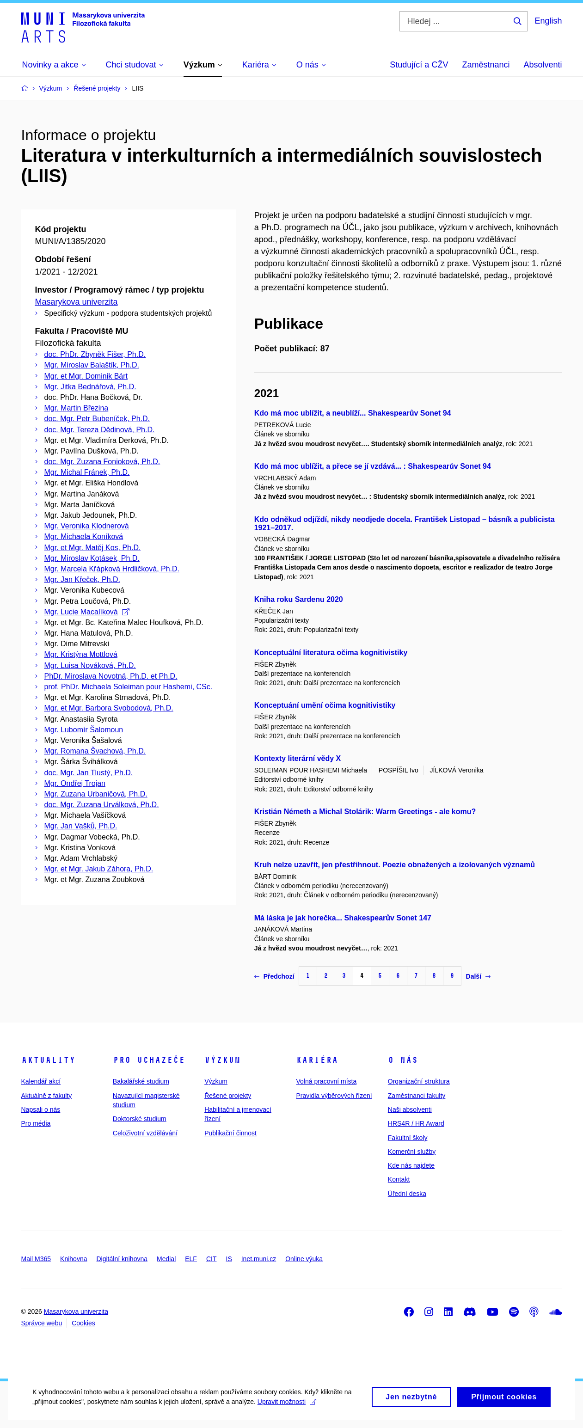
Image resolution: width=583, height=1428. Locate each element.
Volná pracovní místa (326, 1081)
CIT (211, 1259)
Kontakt (399, 1179)
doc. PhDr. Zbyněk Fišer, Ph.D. (95, 354)
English (548, 20)
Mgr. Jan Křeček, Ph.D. (82, 579)
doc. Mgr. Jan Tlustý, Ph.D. (88, 773)
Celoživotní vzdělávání (145, 1133)
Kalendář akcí (41, 1081)
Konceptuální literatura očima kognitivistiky (331, 652)
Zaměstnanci (485, 64)
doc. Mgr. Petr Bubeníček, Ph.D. (97, 419)
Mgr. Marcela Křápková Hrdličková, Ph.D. (112, 569)
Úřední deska (407, 1193)
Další (478, 976)
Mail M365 (36, 1259)
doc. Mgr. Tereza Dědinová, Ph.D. (99, 430)
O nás (403, 1060)
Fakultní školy (408, 1137)
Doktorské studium (139, 1118)
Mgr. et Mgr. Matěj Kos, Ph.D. (92, 548)
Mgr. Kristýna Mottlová (80, 654)
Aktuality (48, 1060)
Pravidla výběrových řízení (334, 1095)
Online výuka (304, 1259)
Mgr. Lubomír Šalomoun (83, 730)
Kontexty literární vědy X (297, 758)
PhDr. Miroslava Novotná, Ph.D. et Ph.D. (111, 676)
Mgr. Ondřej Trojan (75, 783)
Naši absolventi (410, 1109)
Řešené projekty (227, 1095)
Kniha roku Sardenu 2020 (298, 599)
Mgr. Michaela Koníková (83, 536)
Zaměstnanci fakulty (417, 1095)
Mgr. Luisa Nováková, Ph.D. (90, 665)
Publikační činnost (230, 1133)
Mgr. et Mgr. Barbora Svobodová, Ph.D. (108, 708)
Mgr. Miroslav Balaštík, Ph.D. (91, 365)
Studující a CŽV (419, 64)
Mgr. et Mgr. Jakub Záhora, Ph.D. (98, 869)
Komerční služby (412, 1151)
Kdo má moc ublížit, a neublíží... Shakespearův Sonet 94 (352, 413)
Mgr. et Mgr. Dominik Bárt (86, 376)
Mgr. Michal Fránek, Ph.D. (87, 472)
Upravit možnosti (287, 1411)
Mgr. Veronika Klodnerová (86, 526)
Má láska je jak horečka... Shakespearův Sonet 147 (342, 918)
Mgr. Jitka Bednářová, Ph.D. (90, 387)
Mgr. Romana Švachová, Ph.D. (95, 751)
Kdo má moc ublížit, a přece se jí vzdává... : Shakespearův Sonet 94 (372, 466)
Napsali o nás (41, 1109)
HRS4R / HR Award (416, 1123)
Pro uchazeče (149, 1060)
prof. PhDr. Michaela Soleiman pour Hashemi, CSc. (128, 687)
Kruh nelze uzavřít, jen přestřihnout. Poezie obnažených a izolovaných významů (394, 865)
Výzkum (222, 1060)
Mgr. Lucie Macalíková (86, 612)
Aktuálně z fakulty (46, 1095)
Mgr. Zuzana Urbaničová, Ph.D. (95, 794)
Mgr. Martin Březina (76, 408)
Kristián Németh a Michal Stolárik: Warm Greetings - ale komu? (365, 811)
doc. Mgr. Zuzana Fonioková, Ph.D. (102, 462)
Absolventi (542, 64)
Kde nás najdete (411, 1165)
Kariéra (317, 1060)
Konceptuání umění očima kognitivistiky (325, 705)
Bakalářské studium (141, 1081)
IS (229, 1259)
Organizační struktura (419, 1081)
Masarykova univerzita (76, 301)
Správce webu (41, 1323)
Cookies (83, 1323)
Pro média (36, 1123)
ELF (191, 1259)
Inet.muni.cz (258, 1259)
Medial (166, 1259)
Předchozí (274, 976)
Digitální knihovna (121, 1259)
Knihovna (73, 1259)
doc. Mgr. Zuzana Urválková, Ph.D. (101, 805)
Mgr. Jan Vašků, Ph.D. (80, 826)
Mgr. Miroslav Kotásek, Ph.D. (92, 558)
